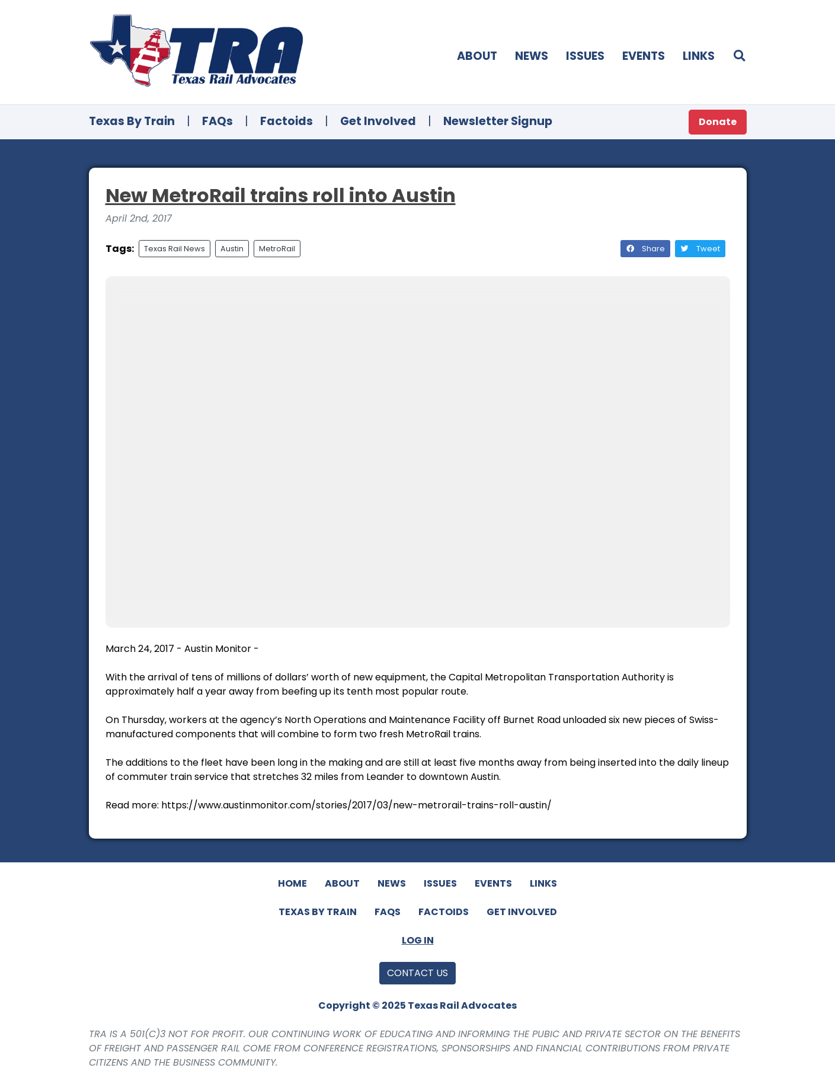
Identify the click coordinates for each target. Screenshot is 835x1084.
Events (643, 56)
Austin (232, 249)
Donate (718, 122)
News (531, 56)
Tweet (700, 249)
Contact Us (417, 973)
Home (292, 883)
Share (645, 249)
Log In (418, 940)
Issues (585, 56)
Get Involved (378, 121)
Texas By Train (132, 121)
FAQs (217, 121)
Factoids (286, 121)
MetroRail (277, 249)
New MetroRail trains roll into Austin (280, 195)
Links (699, 56)
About (477, 56)
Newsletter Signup (497, 121)
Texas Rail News (174, 249)
